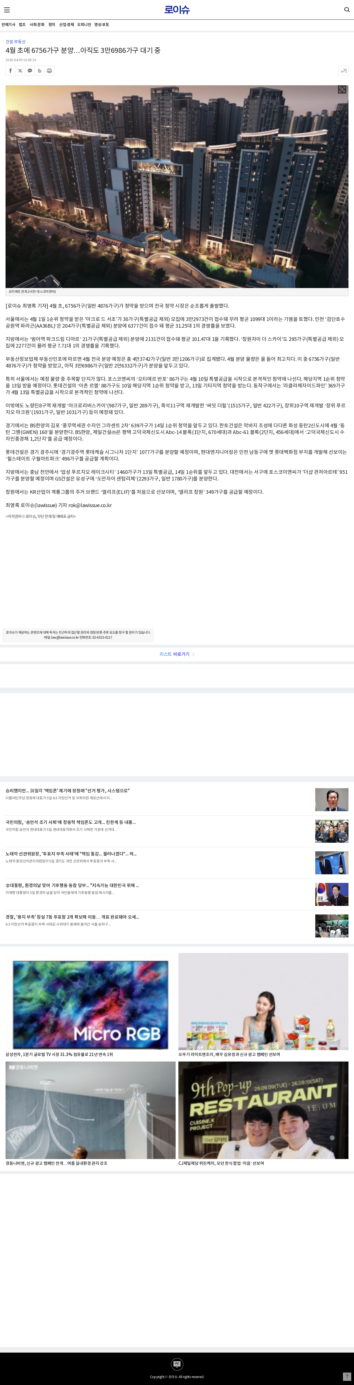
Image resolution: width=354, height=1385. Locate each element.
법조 (22, 24)
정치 (51, 24)
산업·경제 (66, 24)
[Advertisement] (177, 579)
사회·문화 (37, 24)
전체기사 (8, 24)
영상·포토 (101, 24)
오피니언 (84, 24)
